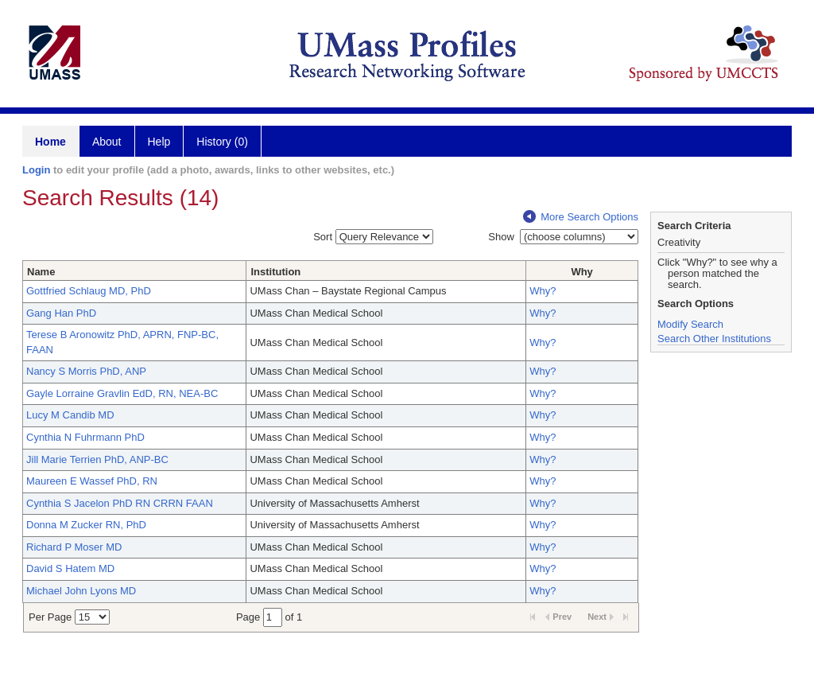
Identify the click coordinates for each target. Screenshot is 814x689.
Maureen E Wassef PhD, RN (91, 481)
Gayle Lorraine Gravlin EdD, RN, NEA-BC (122, 393)
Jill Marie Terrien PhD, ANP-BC (97, 459)
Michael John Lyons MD (81, 591)
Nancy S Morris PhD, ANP (86, 371)
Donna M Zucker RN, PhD (86, 525)
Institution (275, 272)
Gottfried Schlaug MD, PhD (88, 291)
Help (159, 141)
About (107, 141)
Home (50, 141)
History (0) (222, 141)
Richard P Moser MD (74, 547)
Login (36, 170)
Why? (542, 291)
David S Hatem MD (70, 568)
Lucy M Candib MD (70, 415)
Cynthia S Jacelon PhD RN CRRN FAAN (119, 503)
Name (41, 272)
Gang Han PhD (61, 313)
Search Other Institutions (714, 338)
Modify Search (690, 324)
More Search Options (580, 217)
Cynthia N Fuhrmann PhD (85, 437)
